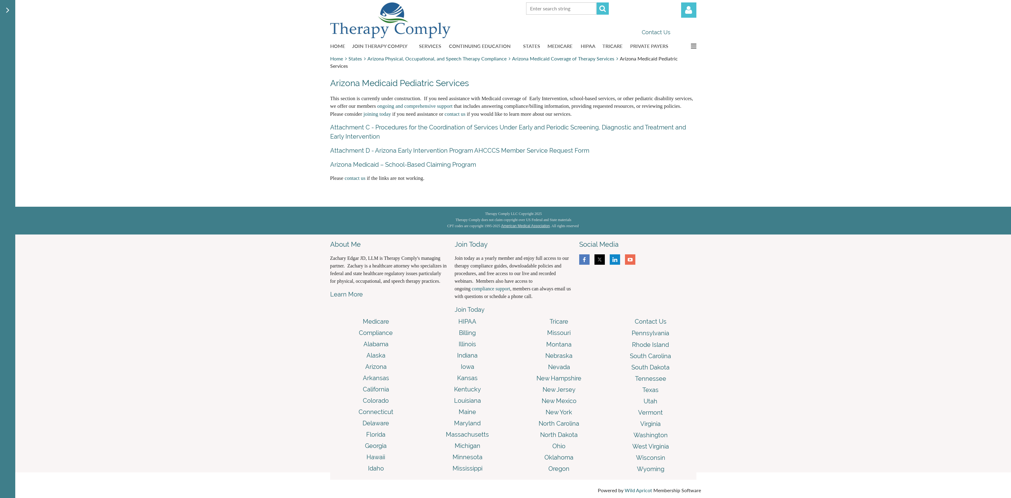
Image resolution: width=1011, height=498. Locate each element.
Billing (467, 332)
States (355, 58)
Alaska (375, 355)
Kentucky (467, 389)
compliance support (491, 288)
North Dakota (559, 434)
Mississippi (467, 468)
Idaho (376, 468)
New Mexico (559, 401)
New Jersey (559, 389)
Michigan (467, 445)
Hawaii (375, 457)
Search (603, 8)
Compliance (376, 332)
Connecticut (376, 412)
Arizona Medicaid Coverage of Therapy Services (563, 58)
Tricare (559, 321)
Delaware (376, 423)
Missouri (559, 332)
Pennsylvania (650, 333)
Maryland (467, 423)
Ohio (558, 446)
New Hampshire (558, 378)
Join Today (470, 309)
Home (336, 58)
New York (559, 412)
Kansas (467, 378)
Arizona (376, 366)
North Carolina (559, 423)
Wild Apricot (638, 490)
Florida (375, 434)
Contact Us (656, 32)
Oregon (558, 468)
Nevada (559, 367)
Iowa (467, 366)
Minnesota (467, 457)
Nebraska (558, 355)
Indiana (467, 355)
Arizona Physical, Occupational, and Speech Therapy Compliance (437, 58)
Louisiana (467, 400)
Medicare (376, 321)
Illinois (467, 344)
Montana (559, 344)
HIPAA (467, 321)
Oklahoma (558, 457)
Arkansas (376, 378)
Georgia (376, 445)
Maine (467, 412)
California (376, 389)
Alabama (375, 344)
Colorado (376, 400)
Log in (688, 10)
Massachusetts (467, 434)
